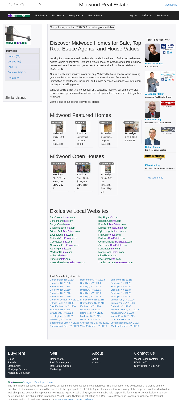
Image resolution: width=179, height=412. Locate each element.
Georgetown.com (61, 241)
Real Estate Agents (60, 362)
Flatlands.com (63, 238)
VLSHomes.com (64, 399)
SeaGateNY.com (109, 259)
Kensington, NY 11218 (122, 313)
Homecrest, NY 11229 (91, 313)
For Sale (41, 15)
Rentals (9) (12, 77)
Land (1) (11, 67)
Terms (78, 399)
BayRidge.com (108, 217)
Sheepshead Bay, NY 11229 (94, 322)
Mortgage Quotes (17, 369)
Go (40, 4)
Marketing (55, 369)
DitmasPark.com (113, 227)
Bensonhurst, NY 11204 (62, 279)
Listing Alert (14, 365)
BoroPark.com (112, 224)
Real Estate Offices (60, 365)
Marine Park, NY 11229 (123, 316)
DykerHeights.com (112, 231)
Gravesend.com (64, 245)
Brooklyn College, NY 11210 (64, 299)
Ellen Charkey (152, 165)
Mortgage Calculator (19, 372)
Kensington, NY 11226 (61, 316)
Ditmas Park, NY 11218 (92, 299)
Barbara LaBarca (154, 63)
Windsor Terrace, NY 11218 (125, 326)
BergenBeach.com (62, 224)
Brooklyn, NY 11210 (60, 289)
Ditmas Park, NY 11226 (123, 299)
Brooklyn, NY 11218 (60, 286)
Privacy (89, 399)
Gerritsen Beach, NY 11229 (125, 309)
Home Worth (57, 359)
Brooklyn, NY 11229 (121, 283)
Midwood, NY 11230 (90, 319)
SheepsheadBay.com (67, 262)
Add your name (155, 177)
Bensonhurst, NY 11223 (92, 279)
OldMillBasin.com (107, 255)
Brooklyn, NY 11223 (60, 283)
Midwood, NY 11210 (60, 319)
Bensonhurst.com (61, 220)
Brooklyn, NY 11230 (90, 283)
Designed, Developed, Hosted (39, 382)
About (95, 359)
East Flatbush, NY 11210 (63, 306)
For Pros (163, 15)
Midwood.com (59, 255)
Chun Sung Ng (153, 119)
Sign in (133, 15)
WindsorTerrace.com (115, 262)
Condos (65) (13, 61)
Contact (96, 362)
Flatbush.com (109, 234)
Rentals (12, 362)
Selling (147, 15)
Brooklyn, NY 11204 (121, 289)
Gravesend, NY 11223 (61, 313)
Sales (11, 359)
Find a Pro (95, 15)
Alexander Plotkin (154, 94)
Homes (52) (13, 56)
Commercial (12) (16, 72)
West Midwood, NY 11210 (93, 326)
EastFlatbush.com (61, 234)
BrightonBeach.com (62, 227)
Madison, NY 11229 (90, 316)
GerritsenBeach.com (115, 241)
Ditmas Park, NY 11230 (62, 303)
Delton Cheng (152, 147)
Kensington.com (61, 248)
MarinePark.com (111, 252)
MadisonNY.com (61, 252)
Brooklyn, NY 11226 (90, 289)
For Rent (58, 15)
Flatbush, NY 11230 (121, 306)
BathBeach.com (62, 217)
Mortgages (76, 15)
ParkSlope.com (60, 259)
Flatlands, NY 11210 (90, 309)
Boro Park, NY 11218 (121, 279)
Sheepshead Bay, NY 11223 (64, 322)
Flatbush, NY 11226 (90, 306)
